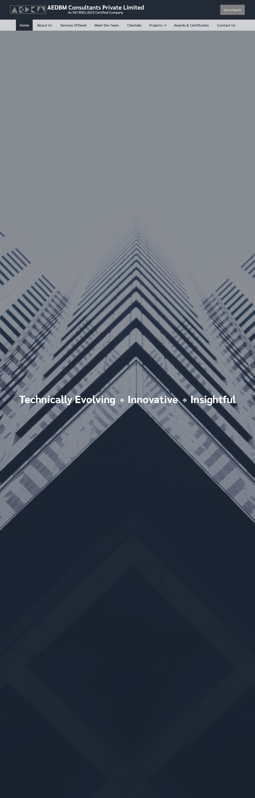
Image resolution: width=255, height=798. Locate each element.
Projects (156, 25)
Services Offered (73, 25)
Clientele (134, 25)
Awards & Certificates (191, 25)
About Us (44, 25)
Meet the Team (107, 25)
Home (24, 25)
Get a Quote (232, 10)
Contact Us (226, 25)
